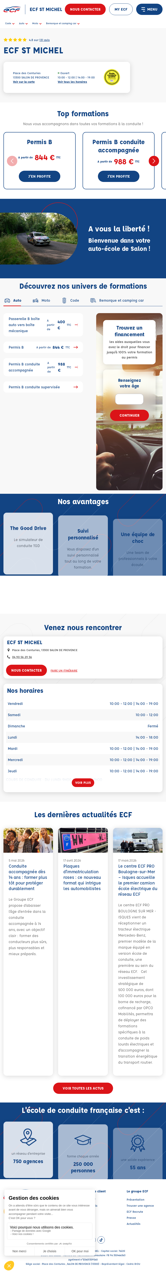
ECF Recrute (135, 1211)
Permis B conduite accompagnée (43, 367)
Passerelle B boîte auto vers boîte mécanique (43, 324)
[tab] (12, 300)
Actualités (133, 1223)
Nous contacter (85, 9)
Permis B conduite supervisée (43, 387)
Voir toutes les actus (83, 1088)
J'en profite (39, 176)
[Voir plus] (83, 782)
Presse (131, 1217)
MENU (149, 9)
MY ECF (121, 9)
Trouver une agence (140, 1205)
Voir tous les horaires (72, 81)
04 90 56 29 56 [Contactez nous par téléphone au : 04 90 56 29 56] (22, 657)
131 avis (44, 40)
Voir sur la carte (24, 81)
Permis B (43, 347)
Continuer (129, 415)
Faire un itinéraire (64, 670)
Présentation (135, 1199)
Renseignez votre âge (129, 383)
